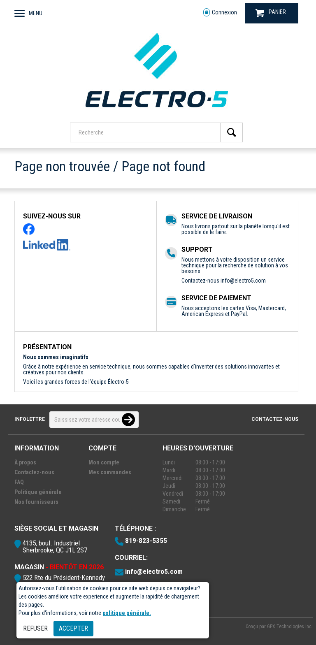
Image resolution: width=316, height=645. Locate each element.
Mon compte (103, 462)
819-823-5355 (146, 540)
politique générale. (126, 613)
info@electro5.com (243, 280)
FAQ (19, 482)
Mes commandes (109, 472)
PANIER (271, 13)
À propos (25, 462)
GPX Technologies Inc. (290, 626)
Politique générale (38, 492)
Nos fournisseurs (36, 502)
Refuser (35, 628)
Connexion (220, 12)
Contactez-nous (274, 419)
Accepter (73, 628)
